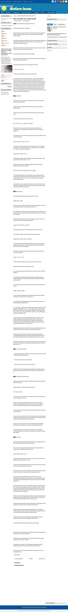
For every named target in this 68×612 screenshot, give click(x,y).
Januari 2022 (3, 92)
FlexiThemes (23, 610)
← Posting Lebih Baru (18, 558)
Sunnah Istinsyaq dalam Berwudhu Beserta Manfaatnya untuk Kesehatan (56, 34)
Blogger (10, 25)
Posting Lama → (42, 558)
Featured (25, 1)
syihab (4, 45)
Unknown (5, 40)
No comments (26, 20)
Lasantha (35, 610)
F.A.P (4, 36)
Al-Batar (5, 33)
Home (2, 1)
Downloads (9, 1)
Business (9, 12)
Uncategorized (51, 12)
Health (31, 1)
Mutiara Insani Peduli (6, 6)
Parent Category (17, 1)
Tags (55, 24)
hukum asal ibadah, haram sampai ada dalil (24, 18)
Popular (49, 24)
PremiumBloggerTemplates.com (44, 610)
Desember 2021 (4, 94)
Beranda (31, 558)
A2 (3, 31)
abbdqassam (6, 43)
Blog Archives (61, 24)
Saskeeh (5, 38)
